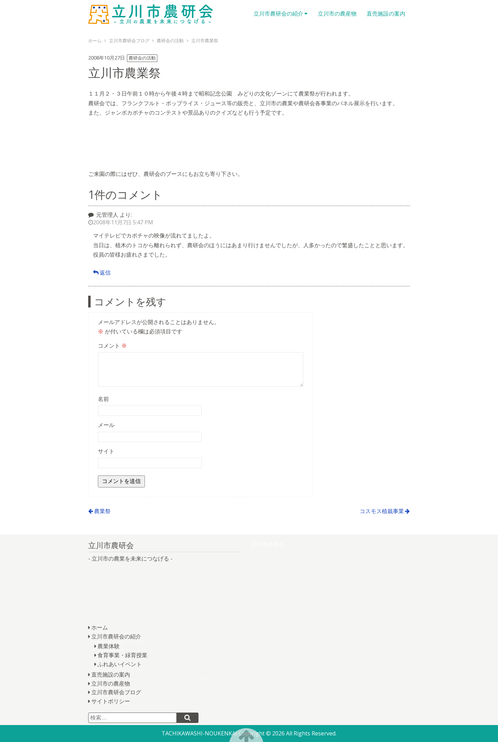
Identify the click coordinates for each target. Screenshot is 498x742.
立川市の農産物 (337, 13)
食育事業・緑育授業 (122, 655)
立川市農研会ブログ (116, 692)
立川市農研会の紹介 (278, 13)
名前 (103, 399)
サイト (106, 451)
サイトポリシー (110, 701)
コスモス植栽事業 (382, 511)
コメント (112, 345)
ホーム (99, 627)
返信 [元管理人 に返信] (105, 272)
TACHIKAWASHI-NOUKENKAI (199, 733)
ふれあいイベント (120, 664)
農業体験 (109, 646)
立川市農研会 (150, 14)
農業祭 (102, 511)
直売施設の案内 (386, 13)
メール (106, 425)
